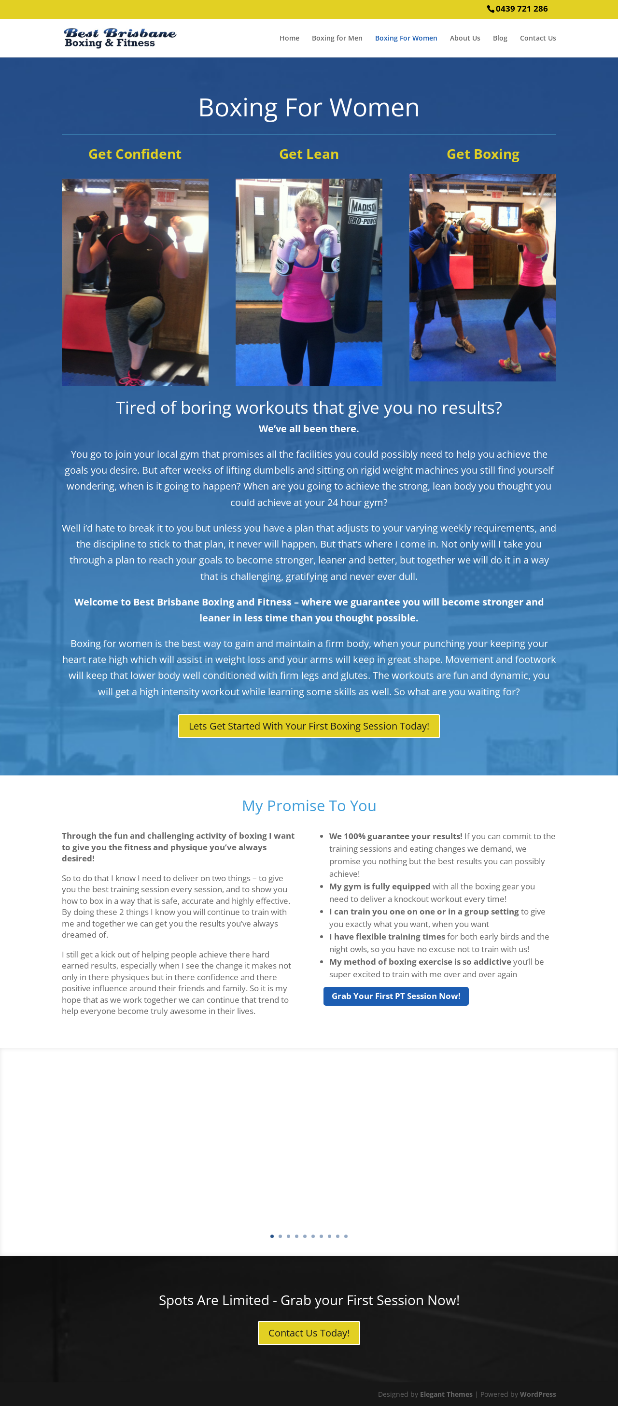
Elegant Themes (446, 1394)
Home (289, 38)
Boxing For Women (406, 38)
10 (346, 1236)
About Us (465, 38)
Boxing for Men (337, 38)
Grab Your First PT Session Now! (396, 995)
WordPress (538, 1394)
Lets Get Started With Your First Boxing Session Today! (309, 725)
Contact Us (538, 38)
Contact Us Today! (309, 1332)
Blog (500, 38)
